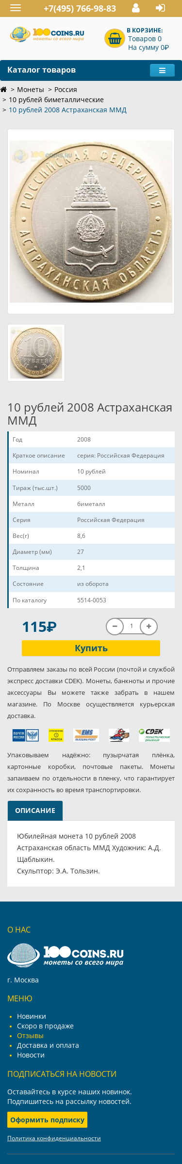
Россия (65, 89)
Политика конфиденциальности (54, 1138)
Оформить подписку (47, 1119)
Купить (91, 648)
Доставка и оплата (48, 1045)
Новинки (31, 1016)
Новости (31, 1054)
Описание (35, 810)
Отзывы (30, 1035)
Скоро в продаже (45, 1025)
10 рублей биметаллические (56, 99)
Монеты (30, 89)
